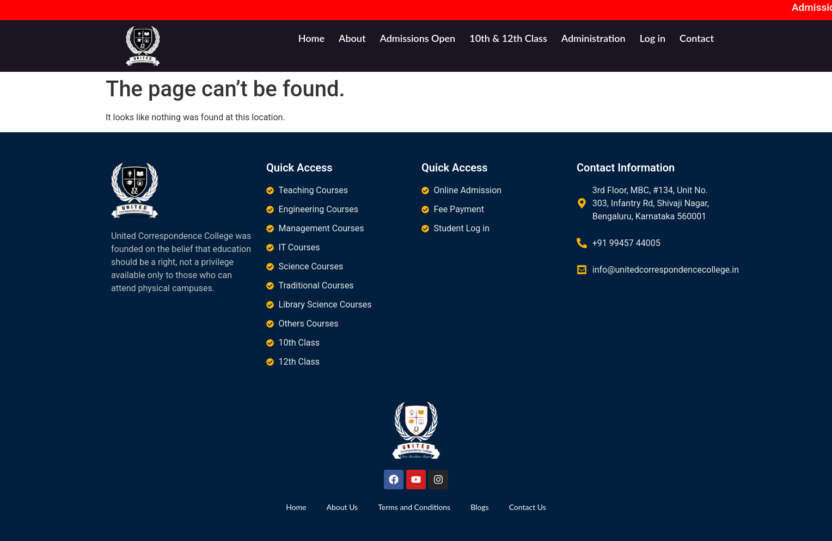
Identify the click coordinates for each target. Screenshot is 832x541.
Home (311, 38)
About (352, 38)
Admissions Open (417, 38)
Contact (697, 38)
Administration (593, 38)
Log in (652, 38)
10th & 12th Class (508, 38)
